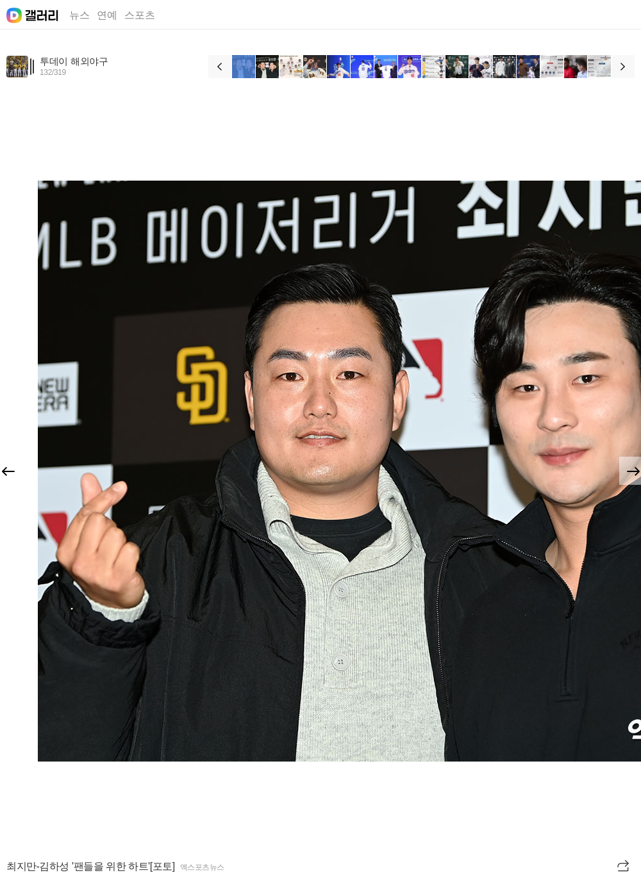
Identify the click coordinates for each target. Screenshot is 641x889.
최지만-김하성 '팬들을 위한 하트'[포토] (90, 866)
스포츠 (139, 15)
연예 (107, 15)
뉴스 (79, 15)
